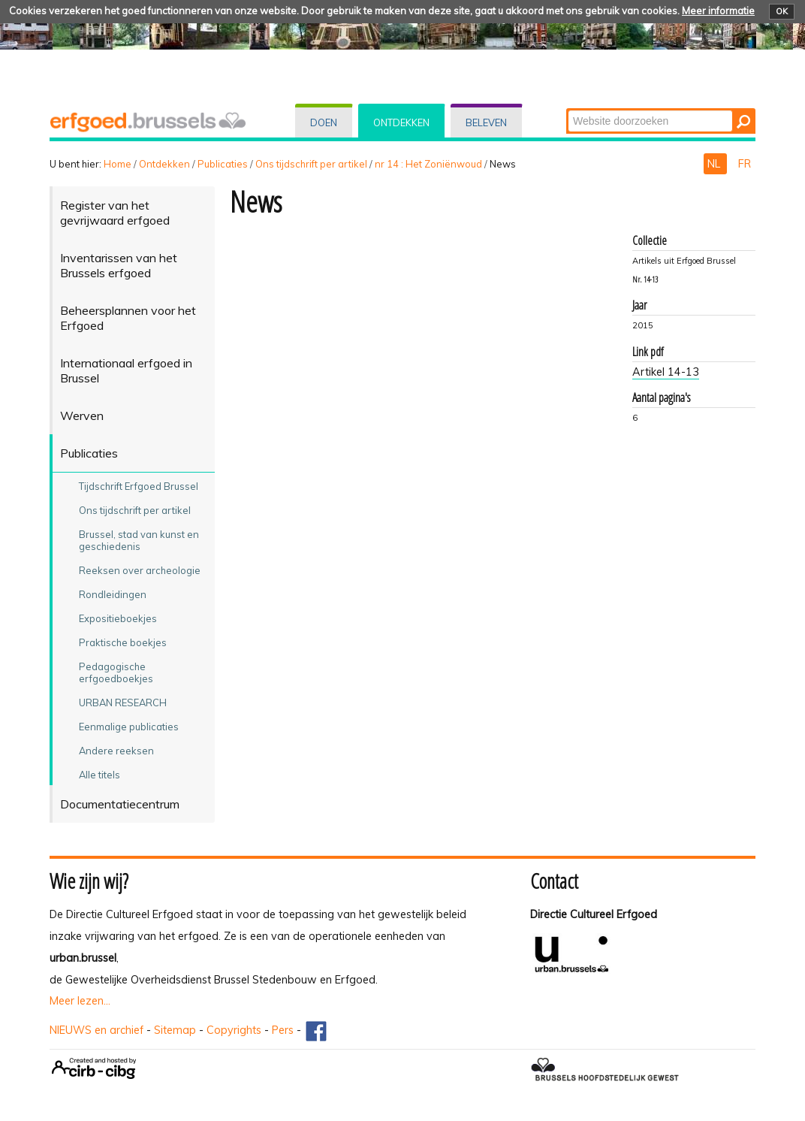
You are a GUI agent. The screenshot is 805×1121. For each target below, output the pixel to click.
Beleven (486, 122)
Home (117, 164)
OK (782, 11)
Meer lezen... (80, 1001)
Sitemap (175, 1030)
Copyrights (234, 1030)
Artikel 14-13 (665, 372)
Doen (323, 122)
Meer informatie (718, 11)
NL (715, 164)
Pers (283, 1030)
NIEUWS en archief (96, 1030)
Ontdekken (401, 122)
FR (744, 164)
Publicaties (222, 164)
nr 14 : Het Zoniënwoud (428, 164)
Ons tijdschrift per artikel (311, 164)
